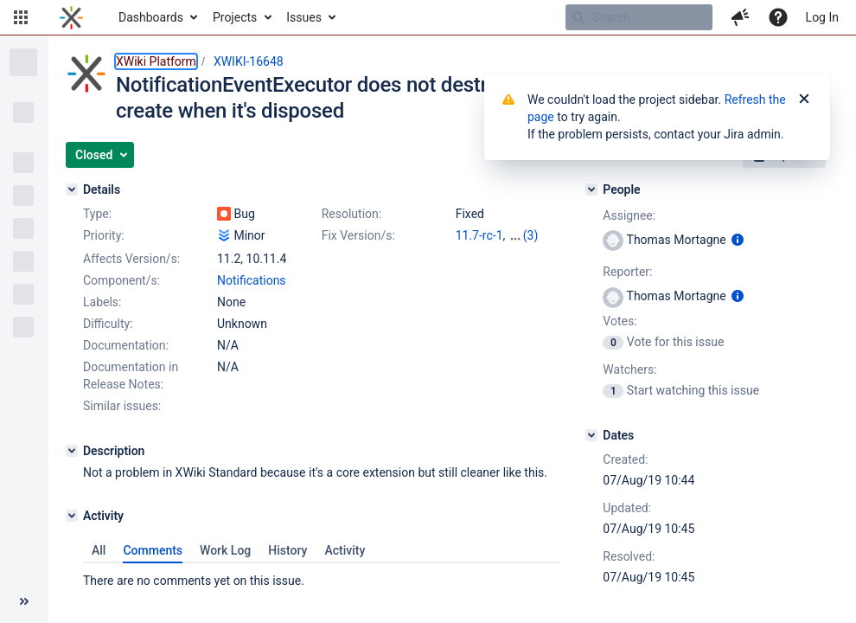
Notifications (251, 280)
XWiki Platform (156, 61)
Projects (235, 17)
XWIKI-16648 (249, 61)
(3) (531, 235)
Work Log (225, 550)
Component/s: (121, 280)
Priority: (104, 235)
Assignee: (629, 215)
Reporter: (627, 272)
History (287, 550)
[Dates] (591, 435)
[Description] (72, 451)
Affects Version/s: (131, 259)
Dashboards (150, 17)
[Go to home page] (71, 17)
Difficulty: (108, 324)
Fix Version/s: (358, 235)
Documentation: (126, 345)
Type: (97, 214)
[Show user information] (737, 240)
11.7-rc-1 (479, 235)
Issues (304, 17)
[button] (21, 17)
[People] (591, 189)
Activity (344, 550)
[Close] (804, 99)
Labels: (102, 302)
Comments (152, 550)
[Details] (72, 189)
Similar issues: (122, 406)
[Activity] (72, 516)
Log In (822, 17)
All (98, 550)
